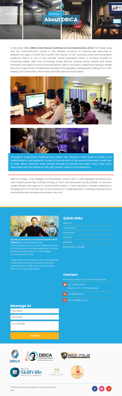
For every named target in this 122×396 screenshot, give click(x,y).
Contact (37, 14)
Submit (34, 335)
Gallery (28, 14)
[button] (55, 14)
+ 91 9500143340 (76, 294)
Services (67, 237)
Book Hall (67, 242)
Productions (69, 232)
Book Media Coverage (73, 246)
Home (8, 14)
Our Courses (69, 227)
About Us (17, 14)
